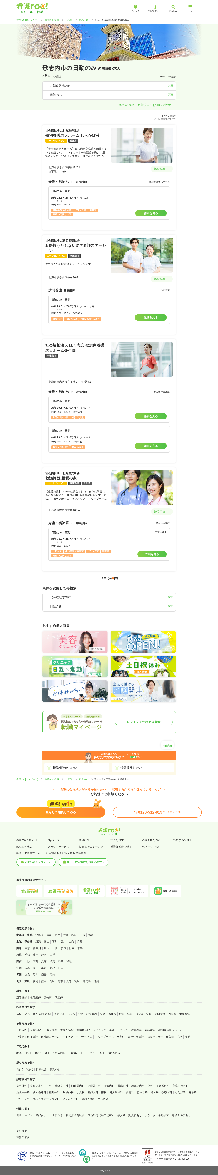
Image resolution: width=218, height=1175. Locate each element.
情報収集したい (131, 767)
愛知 (27, 954)
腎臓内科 (123, 1085)
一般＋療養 (50, 1030)
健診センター (155, 1036)
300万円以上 (24, 1053)
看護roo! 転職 (52, 20)
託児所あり (135, 1115)
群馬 (80, 948)
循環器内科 (94, 1085)
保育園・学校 (144, 1013)
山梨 (71, 941)
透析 (81, 1013)
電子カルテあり (181, 1115)
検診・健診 (125, 1013)
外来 (27, 1013)
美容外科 (21, 1085)
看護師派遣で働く (121, 846)
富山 (46, 941)
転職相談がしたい (65, 767)
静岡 (44, 954)
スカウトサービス (58, 846)
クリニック (99, 1030)
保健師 (48, 997)
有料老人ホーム (50, 1036)
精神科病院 (83, 1030)
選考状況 (84, 840)
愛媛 (44, 974)
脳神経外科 (39, 1092)
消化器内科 (77, 1085)
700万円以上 (97, 1053)
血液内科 (109, 1085)
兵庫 (44, 961)
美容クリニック (118, 1030)
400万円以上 (42, 1053)
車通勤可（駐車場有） (101, 1115)
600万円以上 (79, 1053)
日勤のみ (41, 1069)
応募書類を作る (151, 840)
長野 (79, 941)
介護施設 (150, 1030)
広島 (27, 967)
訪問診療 (160, 1013)
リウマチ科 (23, 1098)
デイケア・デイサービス (77, 1036)
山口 (60, 967)
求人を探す (117, 840)
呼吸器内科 (61, 1085)
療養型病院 (67, 1030)
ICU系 (71, 1013)
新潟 (38, 941)
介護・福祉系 (108, 1013)
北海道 (69, 20)
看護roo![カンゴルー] (27, 20)
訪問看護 (91, 1013)
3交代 (29, 1069)
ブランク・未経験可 (157, 1115)
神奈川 (37, 948)
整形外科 (54, 1092)
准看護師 (35, 997)
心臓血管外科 (180, 1085)
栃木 (71, 948)
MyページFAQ (150, 846)
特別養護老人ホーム (170, 1030)
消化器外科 (23, 1092)
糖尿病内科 (138, 1085)
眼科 (104, 1092)
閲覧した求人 (24, 846)
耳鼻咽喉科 (116, 1092)
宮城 (66, 934)
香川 (35, 974)
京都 (35, 961)
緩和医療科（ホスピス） (96, 1098)
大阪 (27, 961)
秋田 (74, 934)
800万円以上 (115, 1053)
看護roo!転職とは (26, 840)
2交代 (19, 1069)
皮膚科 (130, 1092)
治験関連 (184, 1013)
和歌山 (70, 961)
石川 (54, 941)
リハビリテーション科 (46, 1098)
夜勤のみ (55, 1069)
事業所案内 (23, 1137)
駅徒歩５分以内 (75, 1115)
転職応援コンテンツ (91, 846)
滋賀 (52, 961)
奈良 (60, 961)
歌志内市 (84, 20)
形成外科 (68, 1092)
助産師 (59, 997)
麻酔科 (193, 1092)
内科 (49, 1085)
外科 (150, 1085)
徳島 (27, 974)
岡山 (35, 967)
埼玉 (46, 948)
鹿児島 (87, 981)
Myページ (53, 840)
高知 (52, 974)
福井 (63, 941)
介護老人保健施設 (27, 1036)
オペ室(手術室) (42, 1013)
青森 (49, 934)
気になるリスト (182, 840)
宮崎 (77, 981)
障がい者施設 (136, 1036)
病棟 (19, 1013)
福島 (91, 934)
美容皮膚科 (36, 1085)
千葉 (55, 948)
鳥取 (44, 967)
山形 (82, 934)
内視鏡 (172, 1013)
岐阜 (35, 954)
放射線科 (180, 1092)
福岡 (35, 981)
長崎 (52, 981)
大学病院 (35, 1030)
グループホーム (104, 1036)
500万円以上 (60, 1053)
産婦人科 (93, 1092)
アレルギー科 (71, 1098)
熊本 (60, 981)
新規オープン (24, 1115)
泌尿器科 (142, 1092)
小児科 (80, 1092)
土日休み (57, 1115)
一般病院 (21, 1030)
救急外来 (59, 1013)
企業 (187, 1036)
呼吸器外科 (162, 1085)
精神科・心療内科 (161, 1092)
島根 (52, 967)
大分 (68, 981)
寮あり (121, 1115)
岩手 (57, 934)
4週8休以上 (42, 1115)
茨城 (63, 948)
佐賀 (43, 981)
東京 (27, 948)
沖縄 (96, 981)
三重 (52, 954)
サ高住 (121, 1036)
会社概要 (21, 1130)
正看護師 (21, 997)
